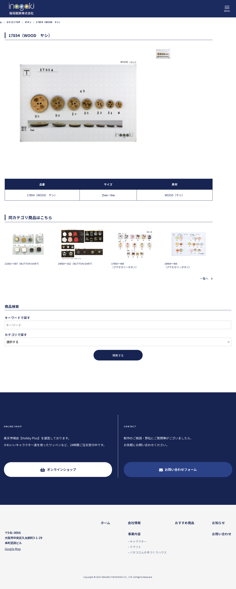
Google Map (13, 550)
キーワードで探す (17, 318)
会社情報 (134, 522)
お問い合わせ (221, 534)
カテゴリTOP (13, 22)
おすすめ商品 (184, 522)
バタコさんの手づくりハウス (148, 552)
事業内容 (134, 534)
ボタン (28, 22)
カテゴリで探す (16, 335)
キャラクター (138, 541)
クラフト (135, 547)
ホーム (105, 522)
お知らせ (218, 522)
